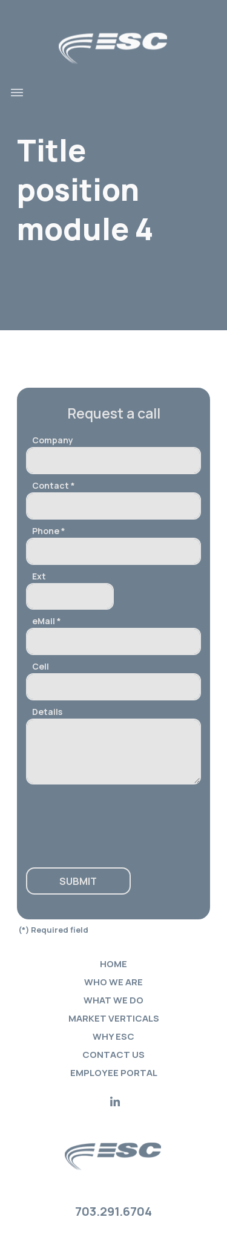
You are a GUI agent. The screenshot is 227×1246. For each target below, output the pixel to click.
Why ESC (113, 1036)
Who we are (113, 982)
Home (113, 963)
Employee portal (113, 1072)
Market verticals (113, 1018)
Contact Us (113, 1054)
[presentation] (99, 820)
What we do (113, 1000)
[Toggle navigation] (17, 92)
